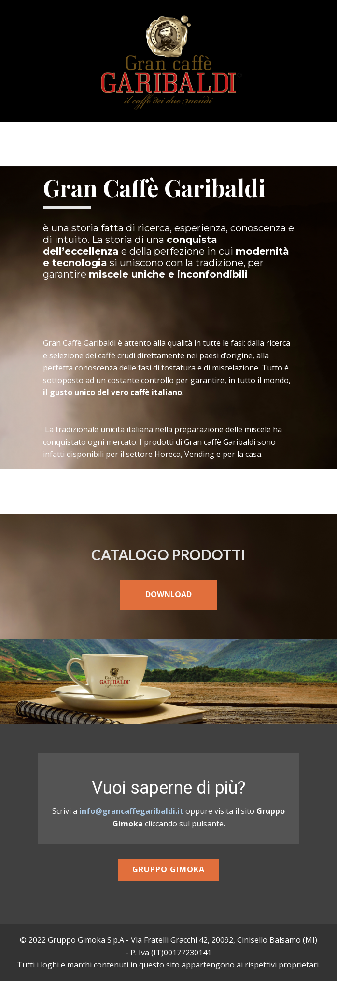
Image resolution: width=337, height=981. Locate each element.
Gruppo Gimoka (168, 869)
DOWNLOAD (168, 594)
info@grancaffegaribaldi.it (131, 811)
